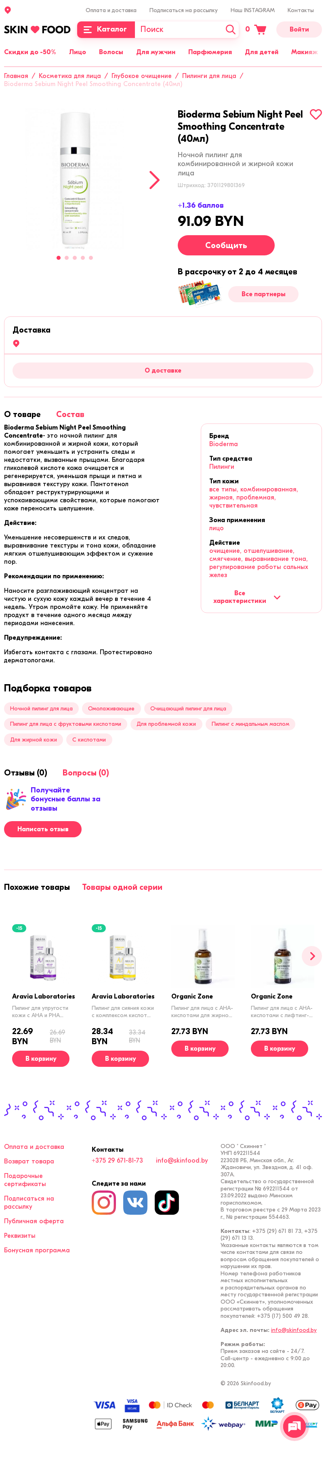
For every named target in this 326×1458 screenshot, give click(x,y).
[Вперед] (312, 956)
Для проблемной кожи (166, 724)
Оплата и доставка (111, 10)
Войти (299, 29)
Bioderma (223, 444)
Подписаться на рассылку (183, 10)
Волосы (111, 52)
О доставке (163, 370)
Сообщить (226, 245)
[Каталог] (106, 29)
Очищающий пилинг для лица (188, 708)
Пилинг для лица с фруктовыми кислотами (65, 724)
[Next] (154, 180)
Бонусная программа (37, 1250)
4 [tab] (83, 258)
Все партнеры (264, 294)
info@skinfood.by (182, 1160)
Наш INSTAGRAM (253, 10)
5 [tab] (91, 258)
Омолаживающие (111, 708)
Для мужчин (155, 52)
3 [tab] (75, 258)
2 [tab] (67, 258)
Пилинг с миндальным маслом (250, 724)
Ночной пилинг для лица (41, 708)
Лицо (77, 52)
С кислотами (89, 739)
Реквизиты (20, 1235)
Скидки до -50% (30, 52)
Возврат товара (29, 1161)
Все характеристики (247, 597)
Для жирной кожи (33, 739)
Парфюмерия (210, 52)
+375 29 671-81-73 (117, 1160)
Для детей (261, 52)
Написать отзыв (43, 829)
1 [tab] (59, 258)
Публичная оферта (34, 1221)
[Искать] (231, 29)
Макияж (304, 52)
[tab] (22, 414)
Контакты (301, 10)
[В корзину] (40, 1059)
